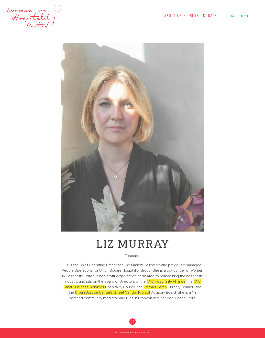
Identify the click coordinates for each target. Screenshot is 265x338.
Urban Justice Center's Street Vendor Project (112, 292)
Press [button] (193, 15)
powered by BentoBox (132, 332)
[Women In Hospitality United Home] (34, 16)
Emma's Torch (155, 287)
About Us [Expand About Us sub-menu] (174, 15)
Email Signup (239, 16)
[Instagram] (132, 321)
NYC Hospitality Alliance (166, 281)
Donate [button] (210, 15)
